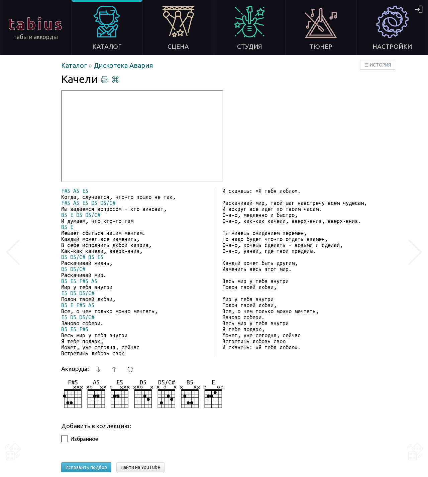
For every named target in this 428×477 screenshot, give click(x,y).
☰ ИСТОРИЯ (377, 65)
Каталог (75, 65)
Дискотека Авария (123, 65)
